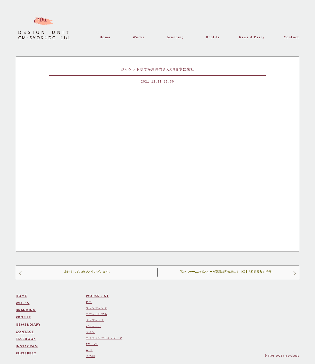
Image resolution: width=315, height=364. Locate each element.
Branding (175, 37)
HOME (21, 296)
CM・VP (92, 344)
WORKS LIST (97, 296)
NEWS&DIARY (28, 324)
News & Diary (252, 37)
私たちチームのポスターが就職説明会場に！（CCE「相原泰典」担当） (237, 272)
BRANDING (26, 310)
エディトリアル (96, 314)
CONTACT (25, 332)
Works (139, 37)
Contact (291, 37)
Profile (213, 37)
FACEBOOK (26, 339)
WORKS (23, 303)
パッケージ (93, 326)
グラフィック (95, 320)
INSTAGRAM (27, 346)
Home (105, 37)
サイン (90, 332)
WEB (89, 350)
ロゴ (89, 302)
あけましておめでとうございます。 (65, 272)
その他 (90, 356)
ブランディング (96, 308)
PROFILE (23, 317)
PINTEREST (26, 353)
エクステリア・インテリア (104, 337)
